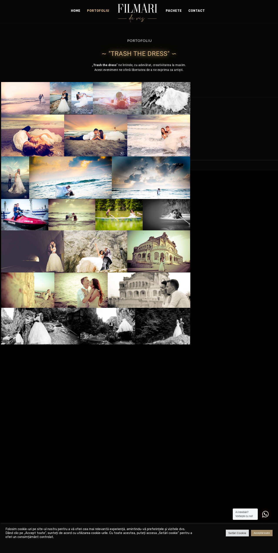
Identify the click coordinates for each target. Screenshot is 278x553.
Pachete (174, 11)
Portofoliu (98, 11)
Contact (196, 11)
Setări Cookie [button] (237, 533)
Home (75, 11)
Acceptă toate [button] (262, 533)
